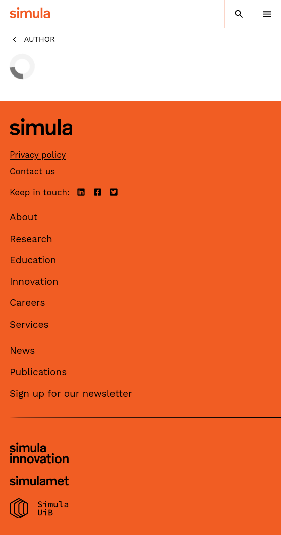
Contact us (32, 171)
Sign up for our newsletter (71, 393)
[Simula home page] (41, 143)
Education (33, 260)
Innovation (34, 281)
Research (31, 239)
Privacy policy (38, 154)
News (22, 350)
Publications (38, 372)
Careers (27, 303)
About (24, 217)
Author (32, 39)
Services (29, 324)
